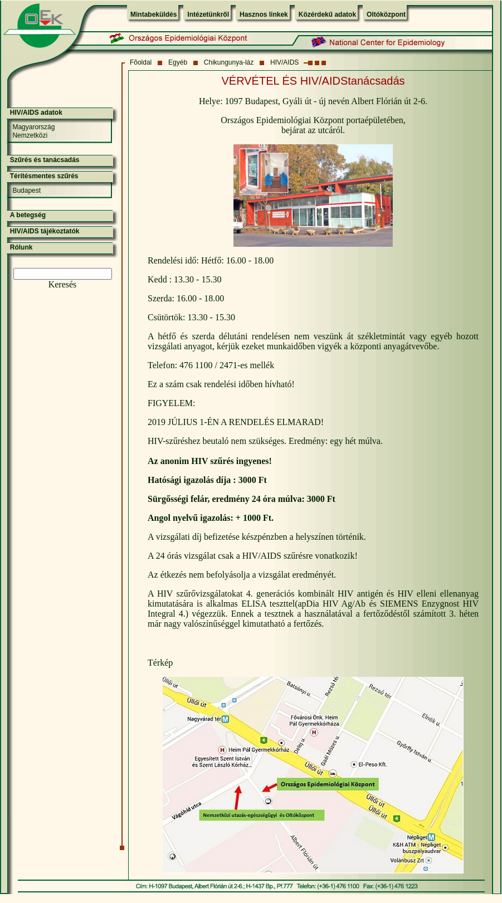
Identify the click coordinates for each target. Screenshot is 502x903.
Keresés (62, 284)
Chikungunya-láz (229, 62)
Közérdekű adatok (327, 14)
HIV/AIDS (284, 62)
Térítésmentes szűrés (44, 176)
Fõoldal (141, 62)
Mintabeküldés (153, 14)
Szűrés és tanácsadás (45, 160)
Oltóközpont (386, 14)
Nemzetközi (29, 135)
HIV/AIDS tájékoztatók (45, 231)
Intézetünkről (208, 14)
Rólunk (21, 247)
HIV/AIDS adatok (36, 112)
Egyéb (177, 62)
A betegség (28, 215)
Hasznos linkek (264, 14)
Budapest (26, 190)
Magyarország (33, 127)
